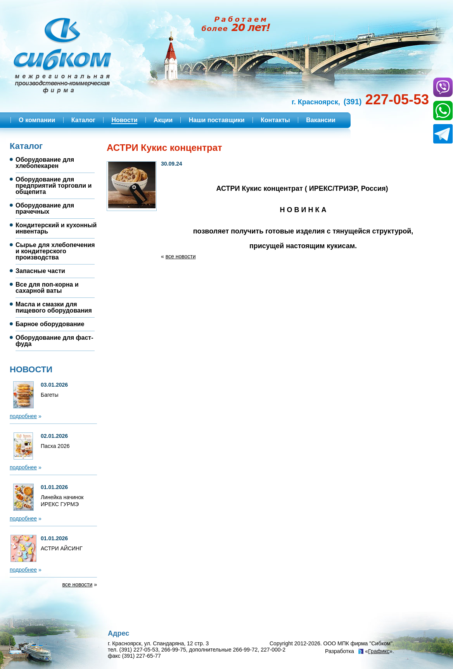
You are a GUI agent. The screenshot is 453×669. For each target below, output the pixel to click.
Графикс (378, 651)
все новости (77, 584)
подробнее (23, 416)
